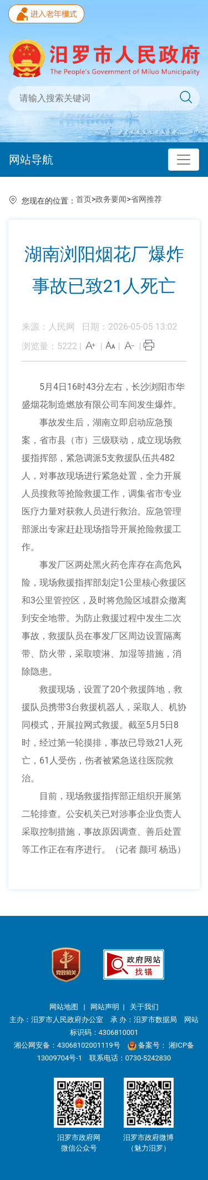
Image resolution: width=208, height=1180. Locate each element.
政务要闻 (110, 199)
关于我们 (144, 1007)
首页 (84, 199)
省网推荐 (146, 199)
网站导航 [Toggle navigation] (31, 159)
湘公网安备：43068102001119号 (67, 1045)
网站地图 (64, 1007)
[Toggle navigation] (183, 159)
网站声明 (104, 1007)
